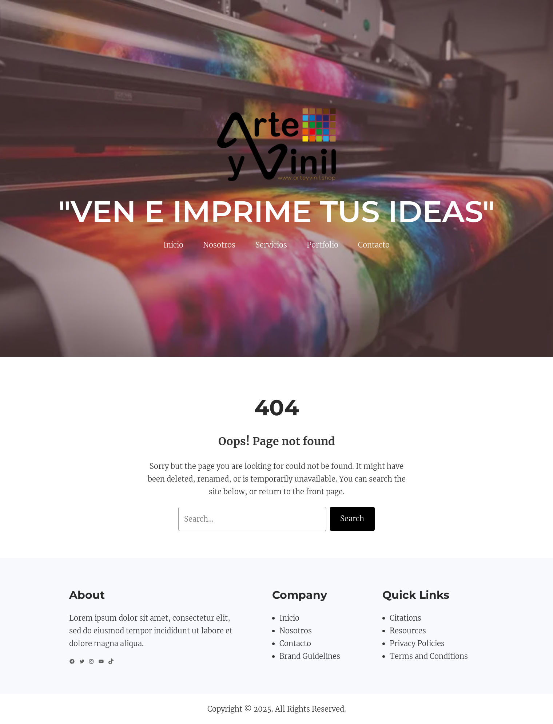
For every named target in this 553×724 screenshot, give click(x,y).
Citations (405, 617)
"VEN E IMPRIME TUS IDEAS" (276, 211)
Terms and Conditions (429, 656)
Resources (408, 630)
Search (352, 518)
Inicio (289, 617)
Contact (293, 643)
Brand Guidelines (309, 656)
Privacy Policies (417, 643)
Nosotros (295, 630)
